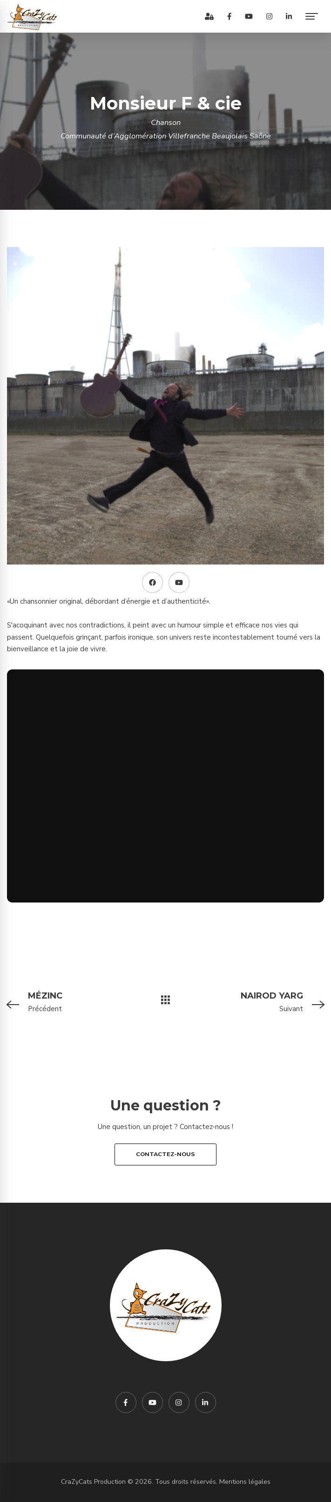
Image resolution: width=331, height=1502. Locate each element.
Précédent (65, 1001)
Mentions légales (244, 1481)
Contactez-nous (165, 1154)
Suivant (265, 1001)
